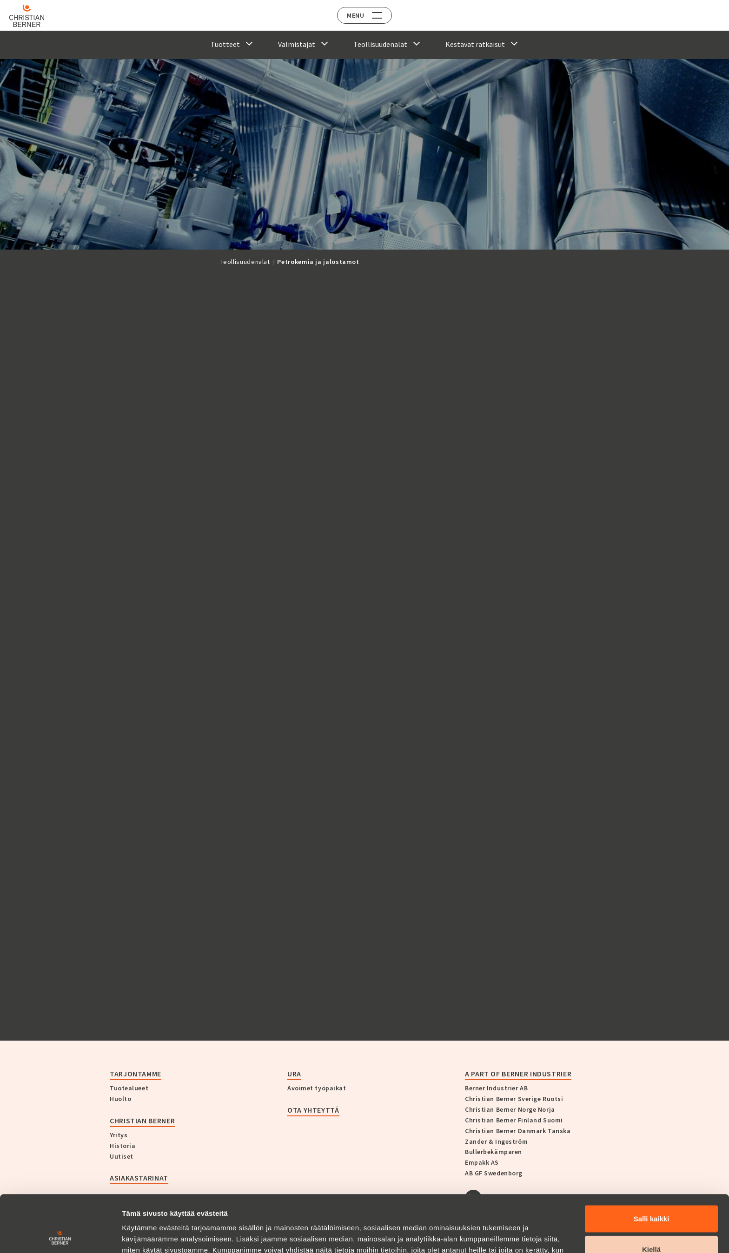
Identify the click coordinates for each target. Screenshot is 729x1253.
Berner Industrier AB (496, 1088)
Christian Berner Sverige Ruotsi (514, 1099)
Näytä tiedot (497, 1235)
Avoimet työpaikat (316, 1088)
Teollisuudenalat (245, 261)
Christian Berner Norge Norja (510, 1109)
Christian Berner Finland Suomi (514, 1120)
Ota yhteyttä (313, 1110)
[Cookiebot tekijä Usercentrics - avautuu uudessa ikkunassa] (60, 1235)
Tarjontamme (135, 1073)
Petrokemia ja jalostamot (318, 261)
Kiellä (651, 1192)
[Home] (33, 16)
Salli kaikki (651, 1162)
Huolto (120, 1099)
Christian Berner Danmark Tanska (517, 1131)
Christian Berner (142, 1120)
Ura (294, 1073)
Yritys (118, 1135)
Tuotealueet (129, 1088)
